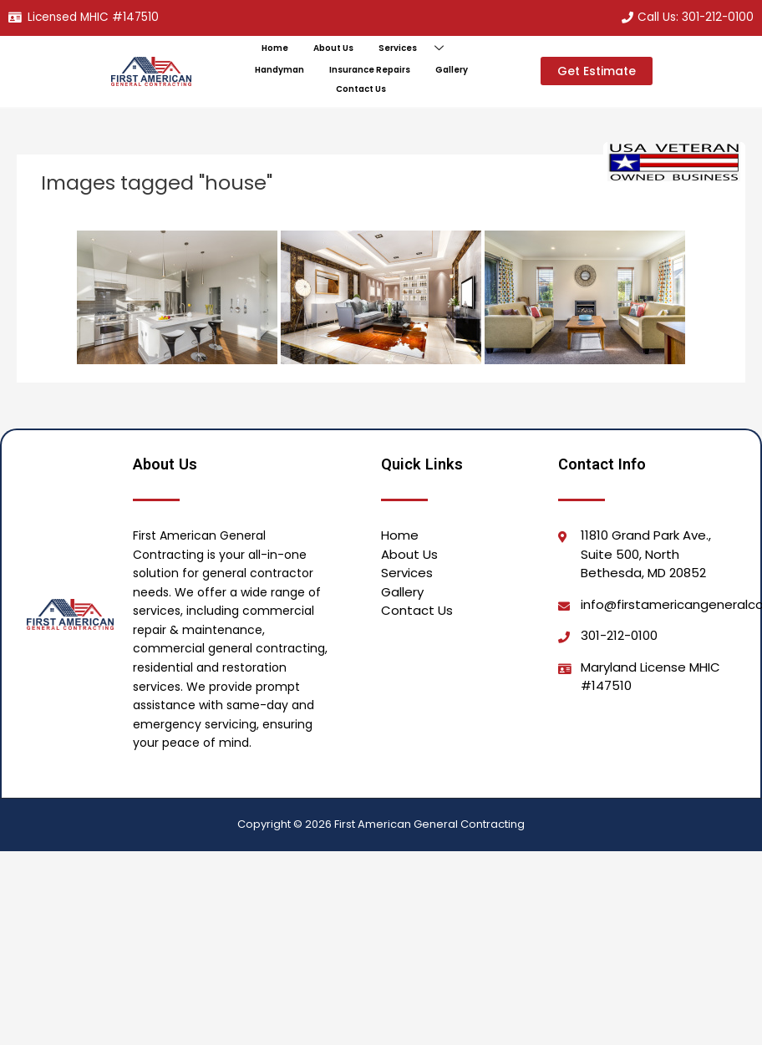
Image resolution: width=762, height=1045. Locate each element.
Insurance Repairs (369, 69)
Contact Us (361, 89)
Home (275, 48)
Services (417, 49)
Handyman (279, 69)
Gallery (451, 69)
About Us (333, 48)
